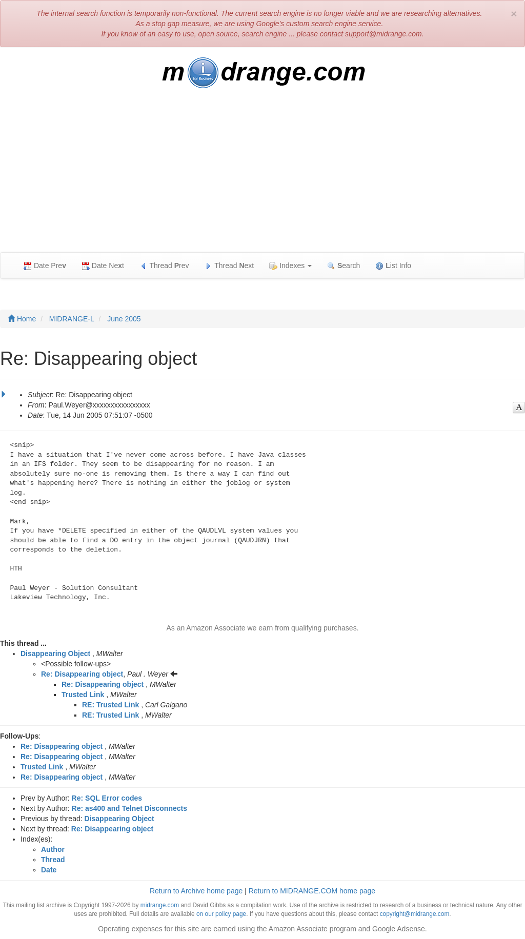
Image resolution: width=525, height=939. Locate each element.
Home (22, 319)
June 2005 (123, 319)
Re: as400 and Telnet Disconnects (129, 808)
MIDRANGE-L (71, 319)
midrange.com (159, 905)
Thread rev (164, 265)
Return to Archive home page (196, 891)
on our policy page (221, 913)
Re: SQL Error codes (107, 798)
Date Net (103, 265)
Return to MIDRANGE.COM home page (312, 891)
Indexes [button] (290, 265)
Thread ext (229, 265)
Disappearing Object (55, 653)
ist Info (393, 265)
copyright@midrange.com (415, 913)
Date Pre (45, 265)
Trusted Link (83, 694)
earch (343, 265)
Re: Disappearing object (82, 674)
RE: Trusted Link (110, 705)
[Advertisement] (262, 175)
